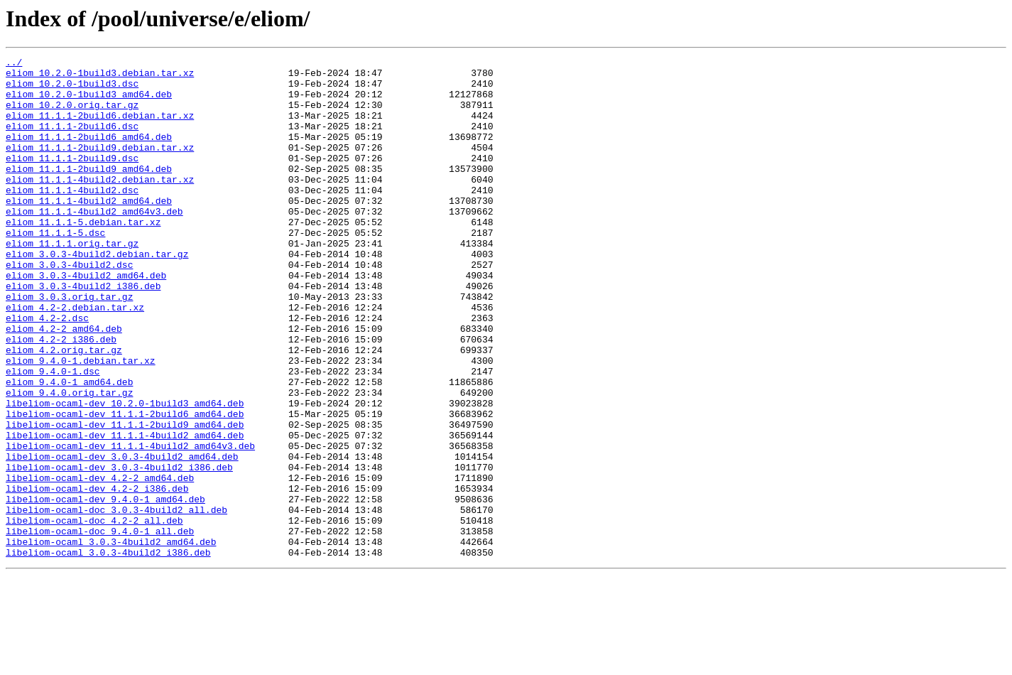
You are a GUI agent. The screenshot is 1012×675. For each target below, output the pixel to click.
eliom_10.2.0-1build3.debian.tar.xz (100, 76)
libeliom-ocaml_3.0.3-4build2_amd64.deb (111, 639)
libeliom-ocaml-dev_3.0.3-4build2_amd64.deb (122, 537)
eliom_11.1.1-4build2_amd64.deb (89, 230)
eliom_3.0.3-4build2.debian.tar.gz (97, 294)
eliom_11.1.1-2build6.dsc (72, 140)
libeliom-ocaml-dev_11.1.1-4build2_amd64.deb (125, 511)
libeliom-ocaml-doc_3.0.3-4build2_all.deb (116, 601)
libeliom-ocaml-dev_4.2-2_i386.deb (97, 575)
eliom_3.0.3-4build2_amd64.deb (86, 319)
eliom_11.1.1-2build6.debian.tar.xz (100, 128)
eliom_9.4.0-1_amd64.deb (69, 447)
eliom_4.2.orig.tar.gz (64, 409)
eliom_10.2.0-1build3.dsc (72, 89)
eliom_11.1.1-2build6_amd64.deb (89, 153)
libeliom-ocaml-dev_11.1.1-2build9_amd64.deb (125, 498)
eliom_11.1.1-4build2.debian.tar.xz (100, 204)
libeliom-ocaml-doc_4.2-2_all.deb (94, 614)
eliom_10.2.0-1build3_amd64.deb (89, 102)
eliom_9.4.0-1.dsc (53, 434)
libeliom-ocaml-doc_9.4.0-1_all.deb (100, 626)
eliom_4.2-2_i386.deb (61, 396)
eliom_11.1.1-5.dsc (55, 268)
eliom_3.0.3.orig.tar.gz (69, 345)
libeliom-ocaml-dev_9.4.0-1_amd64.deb (105, 588)
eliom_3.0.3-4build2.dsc (69, 307)
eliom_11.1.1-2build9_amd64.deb (89, 191)
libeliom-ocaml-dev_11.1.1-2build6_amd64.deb (125, 486)
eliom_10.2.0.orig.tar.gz (72, 115)
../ (14, 64)
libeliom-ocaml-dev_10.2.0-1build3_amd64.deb (125, 473)
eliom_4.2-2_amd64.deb (64, 383)
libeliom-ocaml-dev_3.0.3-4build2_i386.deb (119, 550)
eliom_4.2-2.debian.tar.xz (75, 358)
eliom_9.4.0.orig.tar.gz (69, 460)
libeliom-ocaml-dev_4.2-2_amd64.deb (100, 562)
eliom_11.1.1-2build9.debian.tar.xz (100, 166)
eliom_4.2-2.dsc (47, 370)
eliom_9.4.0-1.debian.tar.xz (81, 422)
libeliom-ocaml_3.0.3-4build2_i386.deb (108, 652)
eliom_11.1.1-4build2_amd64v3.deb (94, 243)
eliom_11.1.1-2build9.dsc (72, 179)
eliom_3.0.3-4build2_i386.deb (83, 332)
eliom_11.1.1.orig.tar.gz (72, 281)
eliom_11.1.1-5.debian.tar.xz (83, 255)
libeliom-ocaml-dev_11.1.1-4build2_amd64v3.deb (130, 524)
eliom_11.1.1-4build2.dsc (72, 217)
